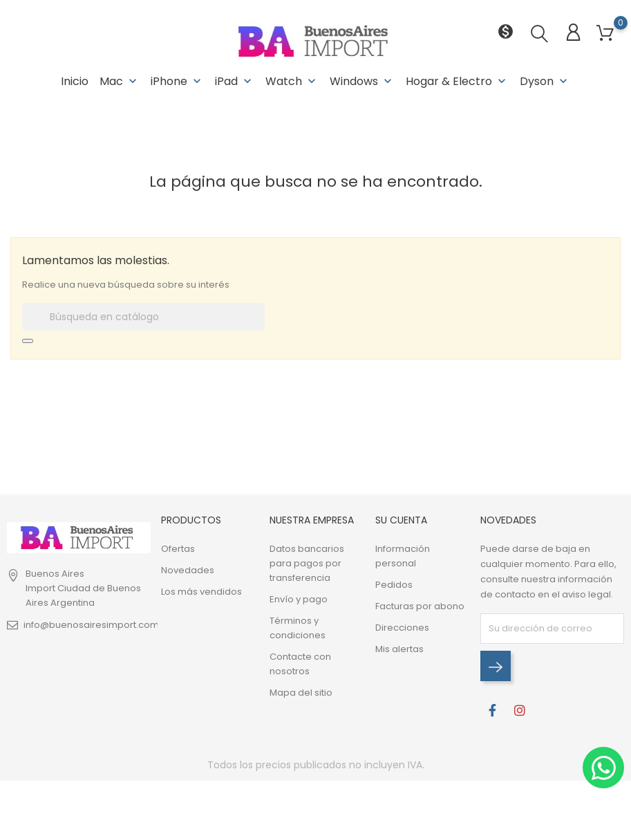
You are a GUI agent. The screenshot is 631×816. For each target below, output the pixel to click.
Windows (362, 81)
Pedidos (394, 584)
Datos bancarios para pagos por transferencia (307, 563)
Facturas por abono (419, 606)
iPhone (177, 81)
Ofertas (178, 548)
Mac (120, 81)
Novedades (187, 570)
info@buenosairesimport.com (91, 624)
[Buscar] (143, 317)
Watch (292, 81)
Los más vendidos (201, 591)
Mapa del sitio (301, 692)
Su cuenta (401, 520)
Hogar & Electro (457, 81)
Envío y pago (299, 599)
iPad (234, 81)
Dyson (545, 81)
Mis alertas (399, 649)
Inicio (74, 81)
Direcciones (402, 627)
